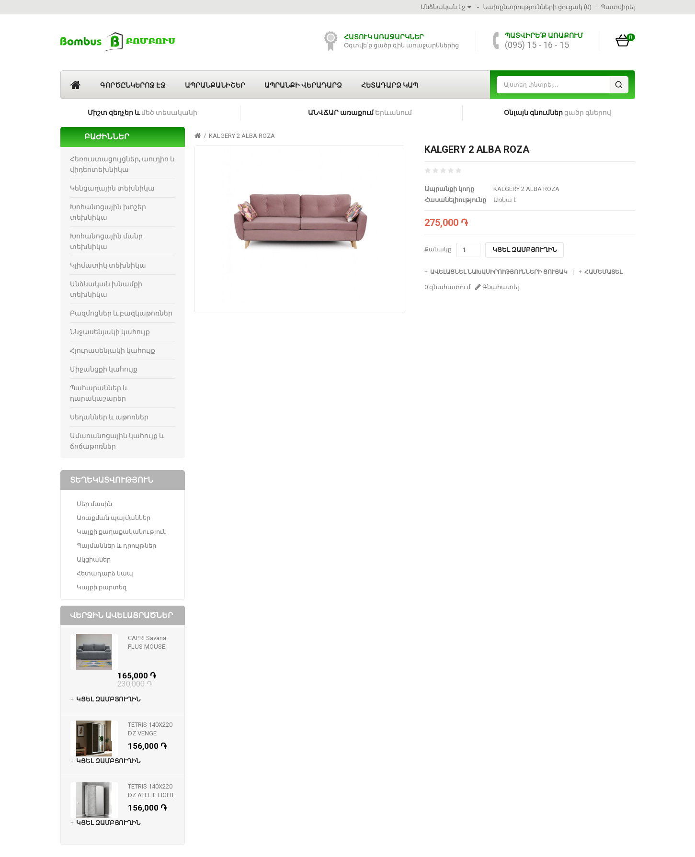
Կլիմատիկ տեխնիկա (108, 265)
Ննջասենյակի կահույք (110, 332)
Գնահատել (497, 287)
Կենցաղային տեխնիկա (112, 188)
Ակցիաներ (94, 559)
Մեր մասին (94, 503)
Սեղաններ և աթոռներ (109, 417)
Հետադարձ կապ (389, 85)
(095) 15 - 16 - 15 (537, 45)
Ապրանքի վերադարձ (303, 85)
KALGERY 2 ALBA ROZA (242, 135)
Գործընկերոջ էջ (133, 85)
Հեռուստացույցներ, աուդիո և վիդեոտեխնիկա (122, 164)
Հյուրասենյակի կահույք (112, 350)
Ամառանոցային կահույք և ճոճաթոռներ (117, 441)
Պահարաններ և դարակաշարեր (99, 393)
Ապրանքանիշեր (215, 85)
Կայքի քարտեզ (101, 587)
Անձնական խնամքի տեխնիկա (106, 289)
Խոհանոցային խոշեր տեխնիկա (108, 212)
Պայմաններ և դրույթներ (116, 545)
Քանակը (438, 249)
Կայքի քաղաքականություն (122, 531)
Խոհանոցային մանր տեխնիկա (106, 241)
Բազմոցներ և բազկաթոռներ (121, 313)
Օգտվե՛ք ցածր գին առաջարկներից (401, 45)
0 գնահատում (447, 287)
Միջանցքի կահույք (103, 369)
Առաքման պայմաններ (113, 517)
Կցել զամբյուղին (524, 249)
